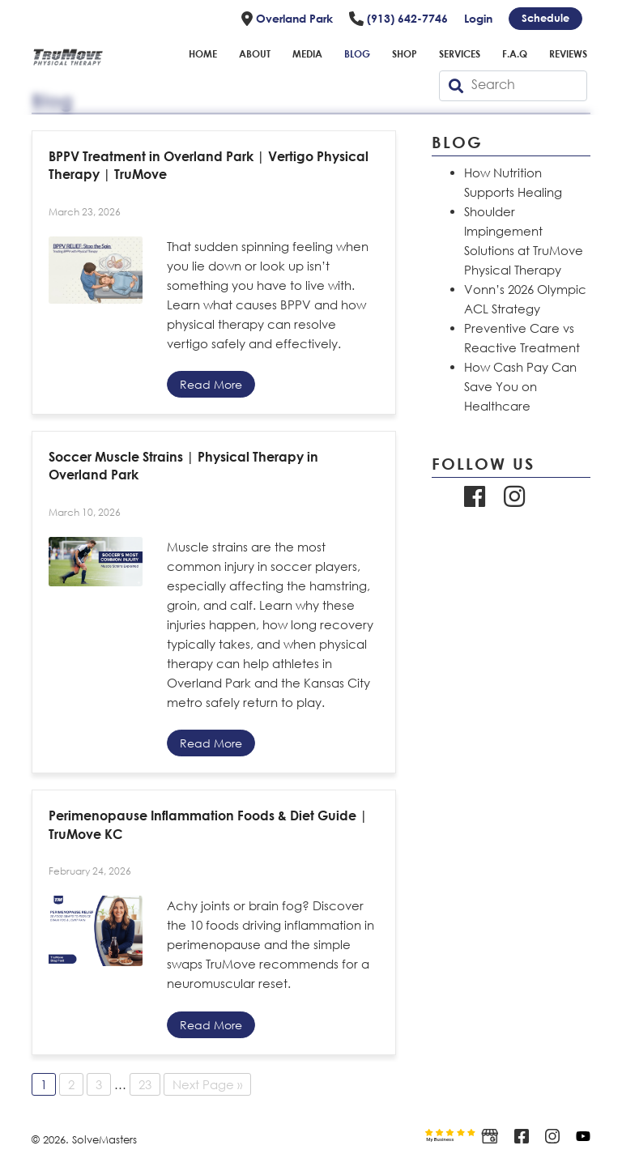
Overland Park (287, 18)
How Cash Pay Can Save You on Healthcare (520, 386)
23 (144, 1084)
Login (478, 18)
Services (459, 54)
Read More (211, 384)
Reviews (568, 54)
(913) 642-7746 (398, 18)
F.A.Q (514, 54)
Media (307, 54)
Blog (357, 54)
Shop (404, 54)
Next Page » (207, 1084)
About (255, 54)
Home (203, 54)
